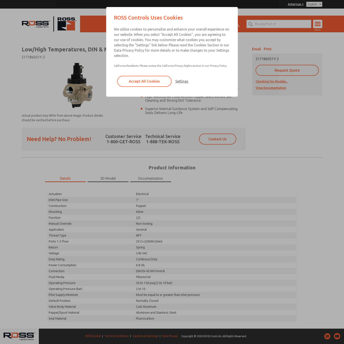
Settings (181, 81)
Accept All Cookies (144, 81)
